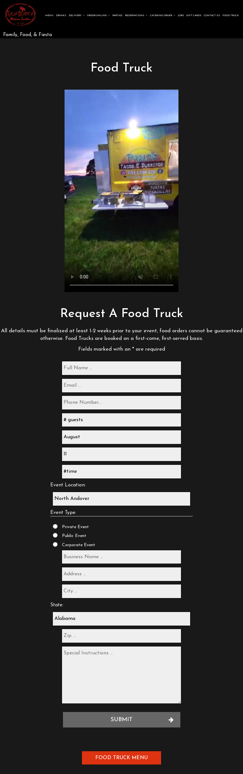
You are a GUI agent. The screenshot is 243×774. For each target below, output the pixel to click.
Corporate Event (78, 545)
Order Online (98, 16)
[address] (121, 574)
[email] (121, 385)
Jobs (181, 16)
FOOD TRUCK (230, 16)
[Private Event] (55, 526)
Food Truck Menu (121, 757)
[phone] (121, 403)
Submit (122, 720)
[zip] (121, 636)
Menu (49, 16)
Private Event (75, 527)
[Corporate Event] (55, 544)
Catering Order (162, 16)
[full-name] (121, 368)
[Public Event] (55, 535)
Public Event (74, 536)
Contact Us (211, 16)
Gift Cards (193, 16)
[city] (121, 591)
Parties (117, 16)
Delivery (76, 16)
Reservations (136, 16)
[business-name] (121, 557)
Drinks (61, 16)
